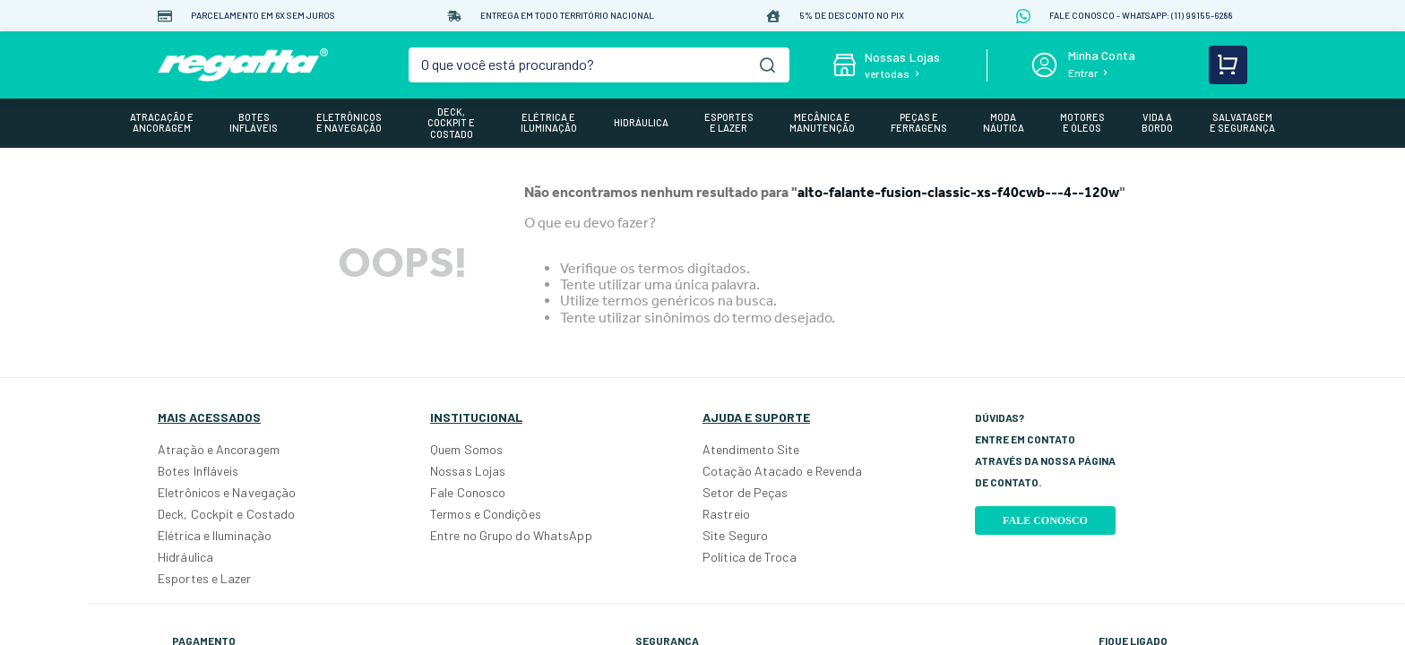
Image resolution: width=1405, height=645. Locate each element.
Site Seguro (735, 535)
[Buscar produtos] (767, 65)
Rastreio (726, 513)
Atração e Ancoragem (219, 449)
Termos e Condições (485, 513)
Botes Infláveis (198, 470)
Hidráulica (185, 556)
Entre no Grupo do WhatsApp (511, 535)
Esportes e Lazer (205, 578)
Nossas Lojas (467, 470)
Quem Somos (466, 449)
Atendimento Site (751, 449)
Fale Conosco (467, 492)
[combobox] (599, 64)
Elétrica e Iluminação (215, 535)
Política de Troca (749, 556)
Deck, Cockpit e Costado (226, 513)
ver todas (887, 73)
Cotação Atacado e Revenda (782, 470)
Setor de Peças (745, 492)
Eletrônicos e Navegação (227, 492)
